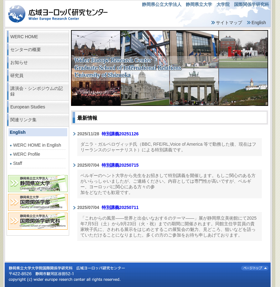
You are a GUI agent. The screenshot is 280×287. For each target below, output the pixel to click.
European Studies (27, 106)
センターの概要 (25, 49)
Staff (17, 163)
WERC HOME (24, 36)
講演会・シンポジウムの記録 (36, 91)
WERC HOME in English (37, 145)
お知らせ (19, 62)
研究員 (16, 75)
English (259, 22)
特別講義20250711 (120, 207)
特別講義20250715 (120, 165)
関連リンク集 (23, 119)
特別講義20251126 (120, 133)
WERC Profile (26, 154)
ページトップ (254, 268)
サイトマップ (229, 22)
